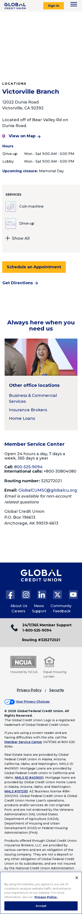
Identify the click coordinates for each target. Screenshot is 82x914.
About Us (18, 606)
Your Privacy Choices (33, 702)
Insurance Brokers (28, 410)
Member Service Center (23, 742)
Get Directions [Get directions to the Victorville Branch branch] (17, 283)
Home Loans (22, 418)
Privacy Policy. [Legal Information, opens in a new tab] (46, 897)
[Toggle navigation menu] (73, 4)
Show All (17, 239)
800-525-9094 (28, 467)
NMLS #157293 (16, 791)
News (39, 606)
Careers (18, 611)
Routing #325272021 (41, 640)
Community (61, 606)
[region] (41, 893)
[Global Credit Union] (15, 6)
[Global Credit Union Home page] (41, 579)
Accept (41, 905)
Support (39, 611)
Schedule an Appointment (34, 267)
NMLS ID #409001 (29, 778)
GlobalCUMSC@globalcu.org (47, 490)
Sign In (53, 6)
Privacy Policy (29, 690)
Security (56, 690)
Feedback (62, 611)
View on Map (18, 136)
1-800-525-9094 (37, 630)
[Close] (77, 878)
